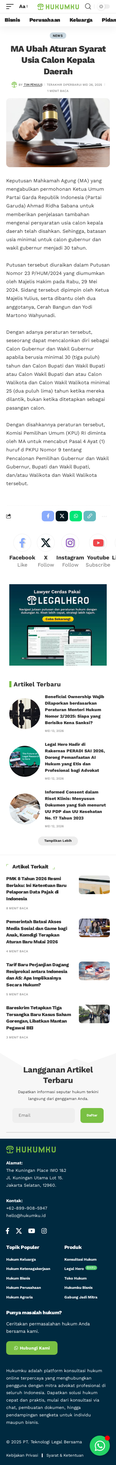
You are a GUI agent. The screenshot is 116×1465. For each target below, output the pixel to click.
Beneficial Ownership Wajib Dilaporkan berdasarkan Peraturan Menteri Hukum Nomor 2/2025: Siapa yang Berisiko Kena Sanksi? (74, 709)
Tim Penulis (33, 84)
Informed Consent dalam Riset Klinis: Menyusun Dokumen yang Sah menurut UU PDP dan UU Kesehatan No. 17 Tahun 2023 (75, 804)
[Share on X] (62, 516)
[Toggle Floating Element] (100, 1446)
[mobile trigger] (11, 6)
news (58, 35)
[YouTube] (32, 1231)
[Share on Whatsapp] (76, 516)
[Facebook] (22, 551)
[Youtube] (98, 551)
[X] (46, 551)
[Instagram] (70, 551)
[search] (88, 6)
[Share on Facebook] (48, 516)
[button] (90, 516)
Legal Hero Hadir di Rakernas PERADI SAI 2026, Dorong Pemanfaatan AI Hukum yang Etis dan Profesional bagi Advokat (75, 757)
